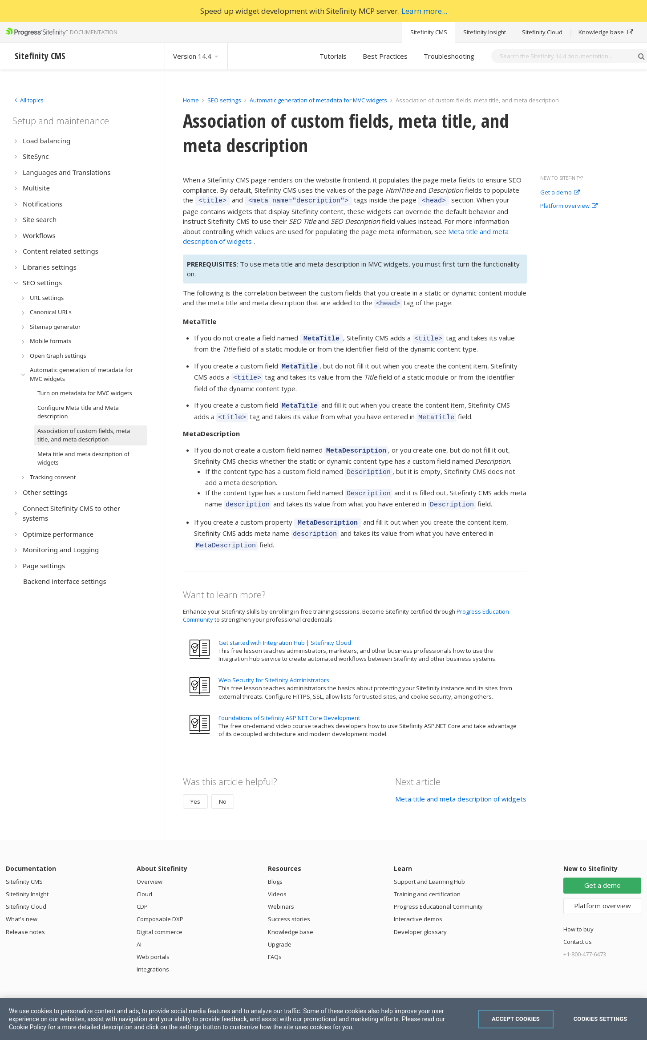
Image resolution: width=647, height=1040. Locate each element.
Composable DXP (160, 900)
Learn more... (424, 11)
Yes (195, 783)
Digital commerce (159, 913)
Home (191, 100)
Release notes (25, 913)
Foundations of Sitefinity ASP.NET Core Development (289, 699)
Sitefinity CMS (428, 32)
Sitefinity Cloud (542, 32)
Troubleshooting (449, 56)
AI (139, 926)
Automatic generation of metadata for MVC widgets (318, 100)
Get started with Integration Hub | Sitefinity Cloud (284, 624)
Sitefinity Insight (484, 32)
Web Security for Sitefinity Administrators (273, 661)
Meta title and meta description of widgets (460, 780)
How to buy (578, 910)
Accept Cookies (516, 1019)
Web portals (153, 938)
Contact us (577, 923)
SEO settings (224, 100)
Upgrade (279, 926)
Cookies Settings (600, 1019)
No (222, 783)
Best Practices (385, 56)
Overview (149, 863)
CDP (142, 888)
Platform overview (569, 206)
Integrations (153, 951)
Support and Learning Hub (429, 863)
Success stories (289, 900)
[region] (323, 1019)
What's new (21, 900)
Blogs (275, 863)
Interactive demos (418, 900)
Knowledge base (605, 32)
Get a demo (560, 192)
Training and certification (427, 875)
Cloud (144, 875)
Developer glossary (420, 913)
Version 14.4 (196, 56)
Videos (277, 875)
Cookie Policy (27, 1027)
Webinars (281, 888)
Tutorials (333, 56)
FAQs (275, 938)
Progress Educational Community (438, 888)
